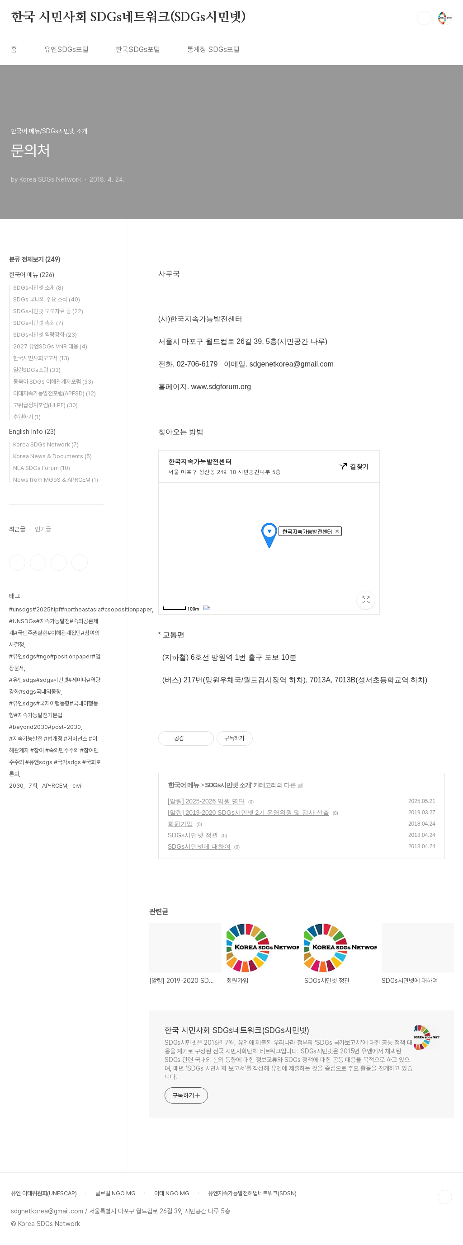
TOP (445, 1197)
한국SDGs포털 (138, 49)
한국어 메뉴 (183, 785)
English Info (32, 431)
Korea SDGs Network (46, 444)
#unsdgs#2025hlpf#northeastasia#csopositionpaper (80, 609)
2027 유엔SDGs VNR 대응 (50, 346)
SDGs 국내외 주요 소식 (46, 299)
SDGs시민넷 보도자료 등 (48, 311)
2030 (16, 785)
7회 (32, 785)
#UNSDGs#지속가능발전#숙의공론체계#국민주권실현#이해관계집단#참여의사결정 (54, 633)
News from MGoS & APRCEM (55, 479)
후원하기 (27, 416)
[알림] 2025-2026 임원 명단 (206, 801)
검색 (424, 18)
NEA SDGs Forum (41, 468)
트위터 (59, 562)
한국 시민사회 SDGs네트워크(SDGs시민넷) (128, 17)
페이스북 (17, 562)
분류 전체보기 (34, 259)
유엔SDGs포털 (66, 49)
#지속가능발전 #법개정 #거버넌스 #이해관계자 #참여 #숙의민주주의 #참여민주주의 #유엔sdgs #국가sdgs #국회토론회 (55, 756)
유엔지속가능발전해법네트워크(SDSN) (252, 1193)
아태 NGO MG (171, 1193)
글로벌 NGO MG (115, 1193)
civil (77, 785)
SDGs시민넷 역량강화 (45, 334)
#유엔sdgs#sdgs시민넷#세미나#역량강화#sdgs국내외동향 (54, 686)
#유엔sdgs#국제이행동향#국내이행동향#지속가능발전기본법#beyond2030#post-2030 (53, 715)
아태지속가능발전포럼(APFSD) (54, 393)
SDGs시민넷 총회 (38, 322)
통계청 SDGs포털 (213, 49)
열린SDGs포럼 (37, 369)
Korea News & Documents (52, 456)
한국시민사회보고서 (41, 358)
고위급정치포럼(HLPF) (45, 405)
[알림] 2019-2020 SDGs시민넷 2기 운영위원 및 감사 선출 (248, 812)
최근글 (17, 529)
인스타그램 (38, 562)
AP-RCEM (54, 785)
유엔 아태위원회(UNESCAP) (44, 1193)
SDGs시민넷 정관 (193, 835)
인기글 (43, 529)
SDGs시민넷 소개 (228, 785)
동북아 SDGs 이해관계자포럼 (53, 381)
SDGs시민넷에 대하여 (199, 846)
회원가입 (180, 823)
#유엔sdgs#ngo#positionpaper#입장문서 (54, 662)
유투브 (79, 562)
